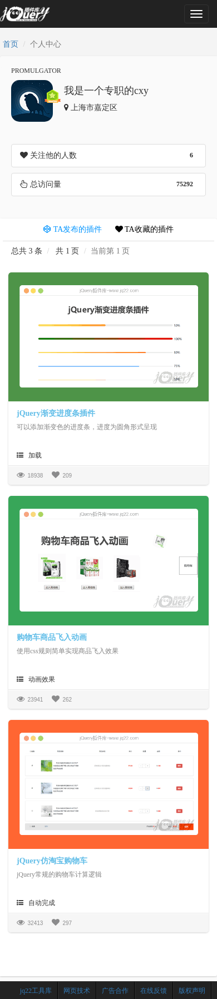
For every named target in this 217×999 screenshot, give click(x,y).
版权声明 (192, 991)
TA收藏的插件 (144, 229)
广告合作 (115, 991)
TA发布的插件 (72, 229)
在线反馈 (153, 991)
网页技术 (76, 991)
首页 (10, 44)
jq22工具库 (36, 991)
